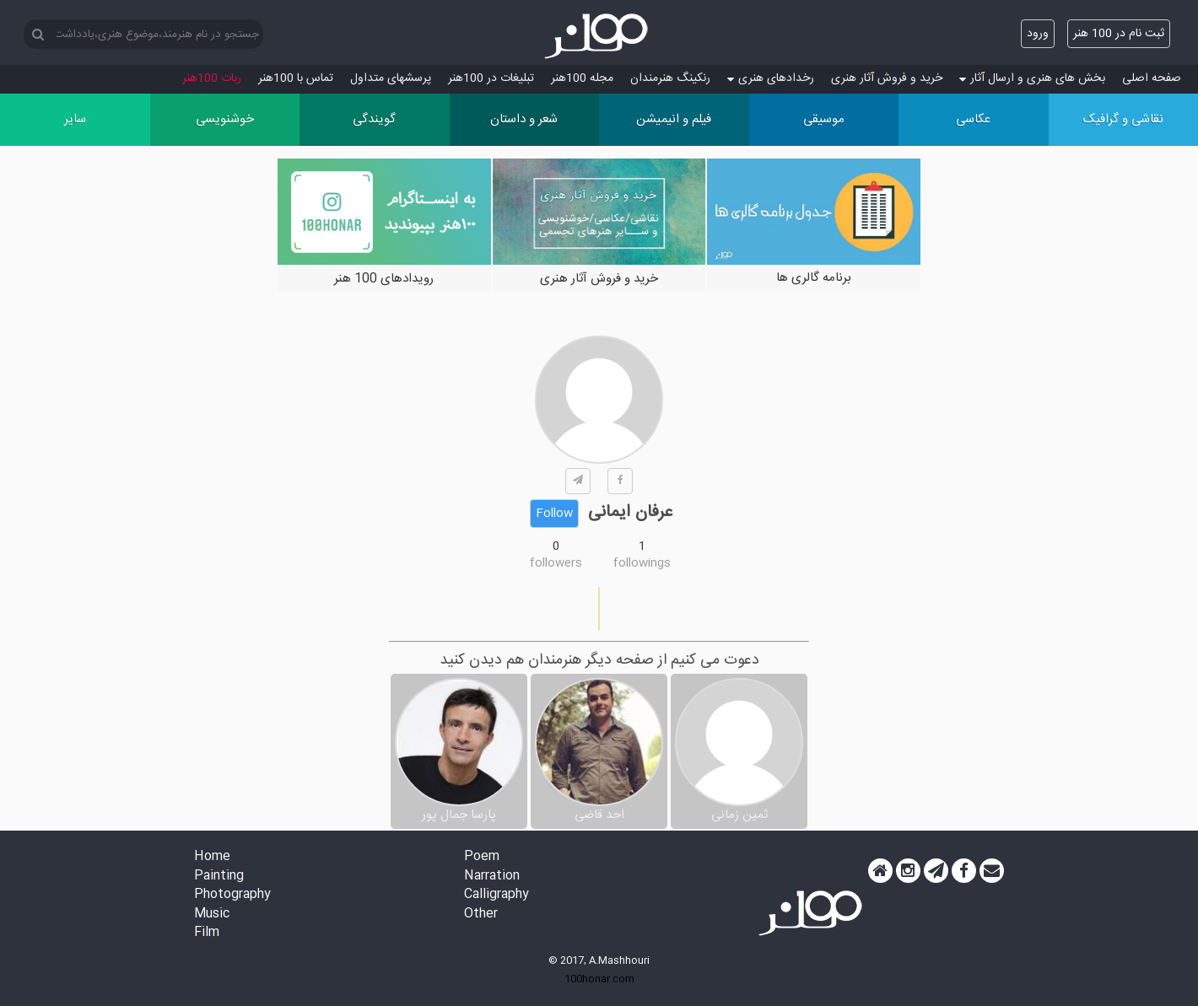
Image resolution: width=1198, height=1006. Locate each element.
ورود (1038, 34)
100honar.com (599, 979)
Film (206, 933)
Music (211, 914)
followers (556, 563)
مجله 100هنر (582, 78)
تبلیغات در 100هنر (491, 78)
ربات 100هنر (211, 78)
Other (481, 914)
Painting (219, 876)
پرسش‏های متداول (390, 78)
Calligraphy (496, 895)
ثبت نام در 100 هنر (1118, 34)
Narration (492, 876)
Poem (481, 857)
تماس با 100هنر (295, 78)
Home (212, 857)
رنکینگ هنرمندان (670, 78)
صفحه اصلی (1151, 78)
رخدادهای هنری (770, 78)
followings (642, 563)
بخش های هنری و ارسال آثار (1032, 78)
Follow (554, 513)
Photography (232, 895)
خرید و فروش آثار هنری (886, 78)
